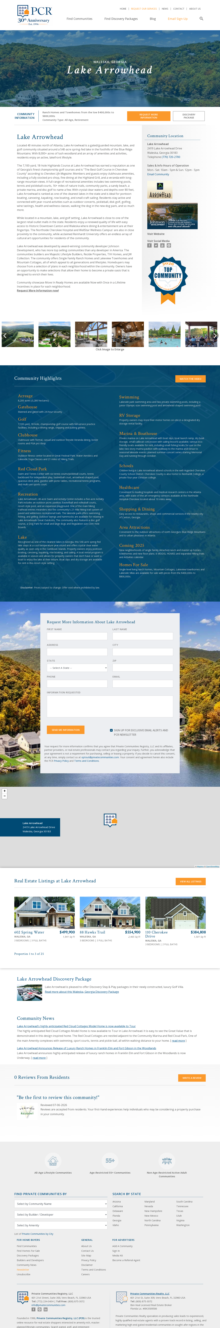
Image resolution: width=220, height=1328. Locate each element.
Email (116, 676)
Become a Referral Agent (126, 1260)
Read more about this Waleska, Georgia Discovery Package (82, 992)
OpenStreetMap (212, 867)
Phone (51, 676)
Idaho (116, 1225)
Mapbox (200, 867)
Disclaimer (87, 1264)
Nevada (148, 1206)
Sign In (116, 1250)
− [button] (5, 796)
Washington (183, 1225)
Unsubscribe (23, 1274)
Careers (85, 1274)
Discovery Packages (28, 1255)
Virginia (180, 1220)
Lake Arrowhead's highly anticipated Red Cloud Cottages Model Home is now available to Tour (76, 1026)
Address (52, 644)
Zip (114, 660)
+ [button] (5, 791)
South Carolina (184, 1201)
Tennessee (182, 1206)
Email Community (158, 174)
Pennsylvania (151, 1225)
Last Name (120, 629)
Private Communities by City (37, 1233)
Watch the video (190, 378)
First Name (54, 629)
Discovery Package (189, 116)
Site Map (86, 1255)
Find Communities (79, 19)
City (115, 644)
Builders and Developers (30, 1260)
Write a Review (192, 1077)
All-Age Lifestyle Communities (53, 1163)
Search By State (127, 1194)
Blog (153, 19)
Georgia (117, 1220)
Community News (26, 1264)
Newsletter (23, 1269)
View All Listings (190, 881)
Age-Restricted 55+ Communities (110, 1163)
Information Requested (64, 692)
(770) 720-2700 (171, 157)
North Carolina (152, 1220)
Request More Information (149, 116)
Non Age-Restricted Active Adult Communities (167, 1165)
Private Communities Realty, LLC (149, 1293)
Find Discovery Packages (121, 19)
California (118, 1206)
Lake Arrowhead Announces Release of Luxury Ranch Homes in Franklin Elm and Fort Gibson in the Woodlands (86, 1048)
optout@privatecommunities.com (100, 757)
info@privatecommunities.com (48, 1305)
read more (178, 1041)
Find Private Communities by (40, 1194)
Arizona (117, 1201)
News (165, 8)
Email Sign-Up (178, 19)
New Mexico (151, 1215)
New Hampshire (153, 1211)
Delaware (118, 1211)
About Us (195, 8)
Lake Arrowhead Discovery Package (54, 979)
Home (123, 8)
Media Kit (117, 1255)
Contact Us (87, 1250)
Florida (116, 1215)
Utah (179, 1215)
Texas (179, 1211)
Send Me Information (65, 729)
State (51, 660)
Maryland (149, 1201)
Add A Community (122, 1246)
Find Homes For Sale (28, 1250)
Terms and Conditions (86, 760)
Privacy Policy (61, 760)
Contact (178, 8)
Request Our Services (144, 8)
